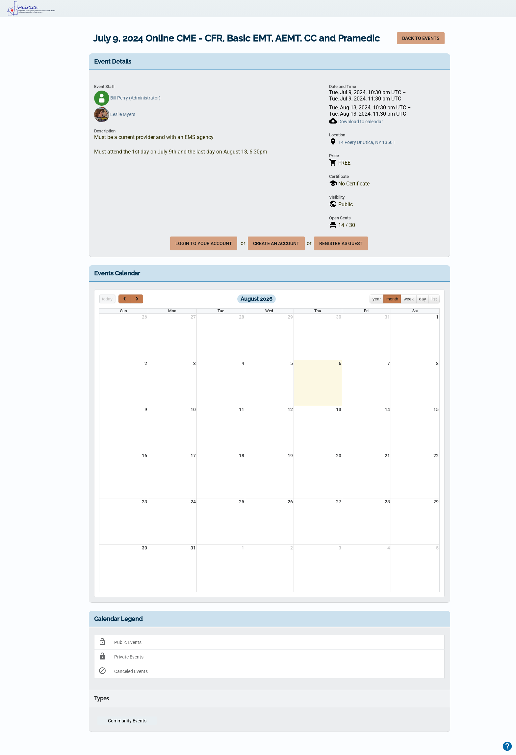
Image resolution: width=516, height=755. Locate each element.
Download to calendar (360, 121)
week (409, 298)
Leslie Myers (114, 114)
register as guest (341, 243)
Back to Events (420, 38)
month (392, 298)
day (422, 298)
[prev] (124, 298)
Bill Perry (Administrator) (127, 97)
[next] (137, 298)
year (377, 298)
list (434, 298)
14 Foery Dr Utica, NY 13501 (366, 142)
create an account (276, 243)
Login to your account (203, 243)
